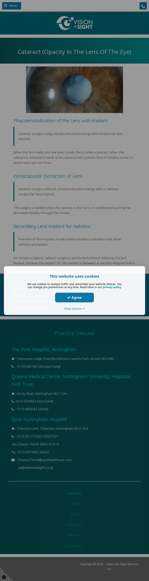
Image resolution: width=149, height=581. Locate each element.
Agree (74, 297)
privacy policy (112, 287)
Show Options (74, 308)
